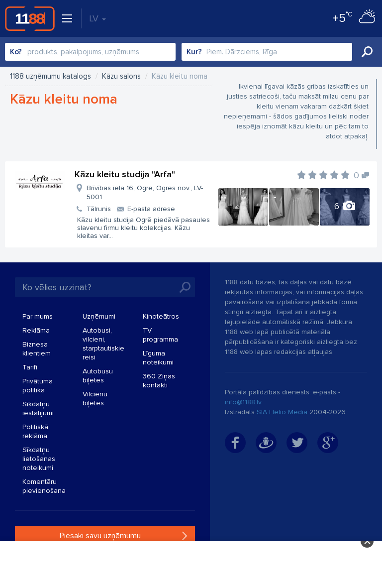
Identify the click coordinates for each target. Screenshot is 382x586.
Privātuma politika (37, 385)
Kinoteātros (161, 316)
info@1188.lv (243, 402)
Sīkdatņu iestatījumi (38, 408)
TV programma (160, 335)
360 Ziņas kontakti (159, 380)
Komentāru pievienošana (44, 486)
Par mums (37, 316)
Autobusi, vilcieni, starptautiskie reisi (103, 343)
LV (97, 18)
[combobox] (90, 52)
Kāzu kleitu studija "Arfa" (125, 174)
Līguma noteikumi (158, 357)
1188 (30, 18)
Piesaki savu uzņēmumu (100, 536)
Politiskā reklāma (35, 431)
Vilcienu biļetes (95, 398)
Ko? (16, 51)
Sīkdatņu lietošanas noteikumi (38, 459)
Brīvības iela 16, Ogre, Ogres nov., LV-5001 (145, 192)
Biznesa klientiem (36, 348)
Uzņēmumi (99, 316)
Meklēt (367, 52)
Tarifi (29, 367)
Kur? (194, 51)
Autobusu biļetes (98, 375)
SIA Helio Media (282, 412)
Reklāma (36, 330)
